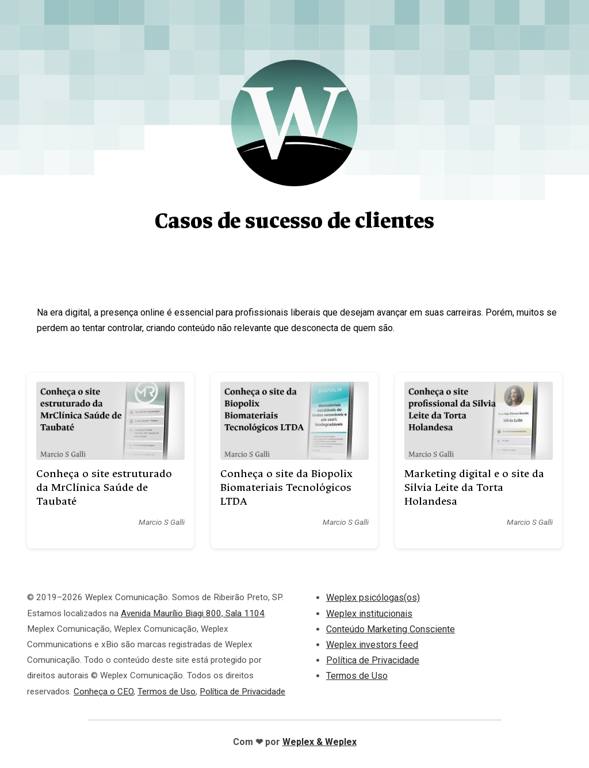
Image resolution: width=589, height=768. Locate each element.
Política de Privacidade (242, 691)
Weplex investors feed (372, 644)
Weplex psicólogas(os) (373, 597)
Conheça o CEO (103, 691)
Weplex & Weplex (319, 741)
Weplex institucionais (369, 613)
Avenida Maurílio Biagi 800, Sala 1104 (193, 613)
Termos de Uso (166, 691)
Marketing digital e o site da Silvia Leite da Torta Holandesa (474, 487)
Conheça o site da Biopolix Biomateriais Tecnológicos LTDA (286, 487)
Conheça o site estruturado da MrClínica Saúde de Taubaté (104, 487)
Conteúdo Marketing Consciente (390, 629)
